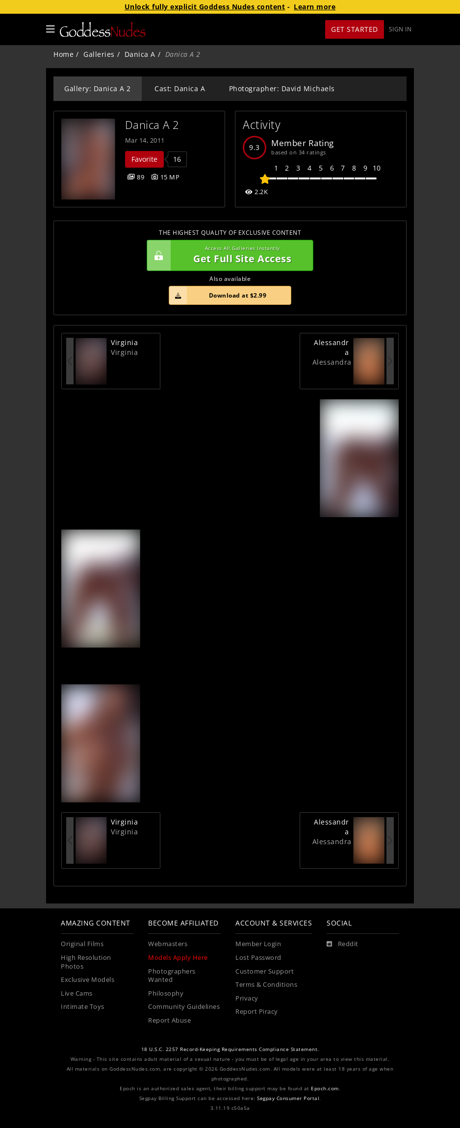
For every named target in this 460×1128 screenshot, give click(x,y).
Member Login (258, 944)
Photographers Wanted (172, 975)
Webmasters (167, 944)
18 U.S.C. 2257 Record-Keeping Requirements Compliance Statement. (230, 1049)
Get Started (354, 29)
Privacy (246, 998)
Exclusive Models (87, 980)
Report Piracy (256, 1011)
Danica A (140, 54)
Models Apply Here (178, 957)
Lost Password (258, 957)
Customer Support (264, 971)
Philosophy (165, 993)
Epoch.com (325, 1088)
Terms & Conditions (266, 984)
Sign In (400, 29)
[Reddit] (342, 944)
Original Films (82, 944)
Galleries (99, 54)
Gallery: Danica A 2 (97, 88)
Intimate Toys (82, 1007)
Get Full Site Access (227, 255)
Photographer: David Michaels (282, 88)
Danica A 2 (152, 124)
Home (63, 54)
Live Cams (77, 993)
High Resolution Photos (86, 962)
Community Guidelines (184, 1007)
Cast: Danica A (179, 88)
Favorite (144, 159)
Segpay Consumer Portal (288, 1098)
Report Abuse (169, 1020)
